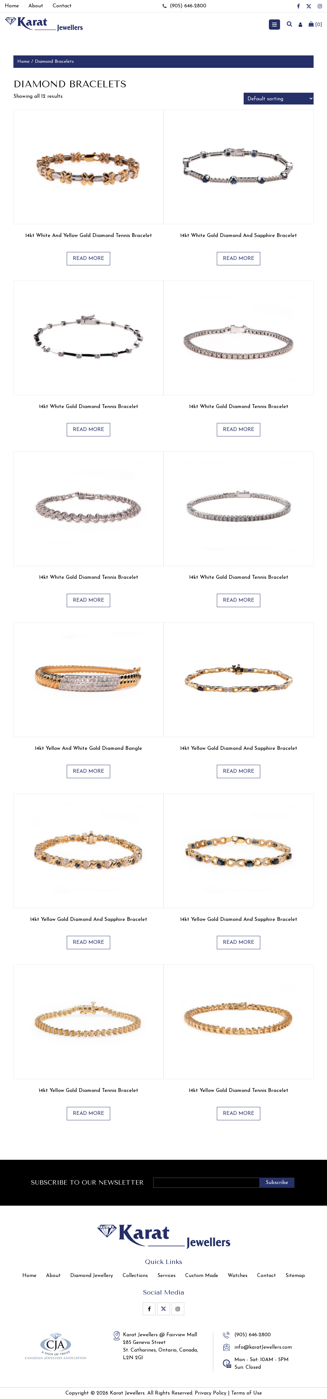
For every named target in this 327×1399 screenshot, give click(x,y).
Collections (135, 1275)
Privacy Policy (210, 1393)
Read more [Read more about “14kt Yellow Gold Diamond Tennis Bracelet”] (88, 1113)
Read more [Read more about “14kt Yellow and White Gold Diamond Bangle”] (88, 771)
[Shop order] (279, 98)
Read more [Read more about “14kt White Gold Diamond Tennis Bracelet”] (88, 429)
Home (23, 61)
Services (166, 1275)
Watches (237, 1275)
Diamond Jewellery (91, 1275)
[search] (289, 24)
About (53, 1275)
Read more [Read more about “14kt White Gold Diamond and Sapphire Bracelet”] (238, 258)
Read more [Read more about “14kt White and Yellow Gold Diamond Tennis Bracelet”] (88, 258)
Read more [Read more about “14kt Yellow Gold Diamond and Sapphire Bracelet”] (238, 771)
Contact (266, 1275)
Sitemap (295, 1275)
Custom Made (201, 1275)
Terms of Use (246, 1393)
